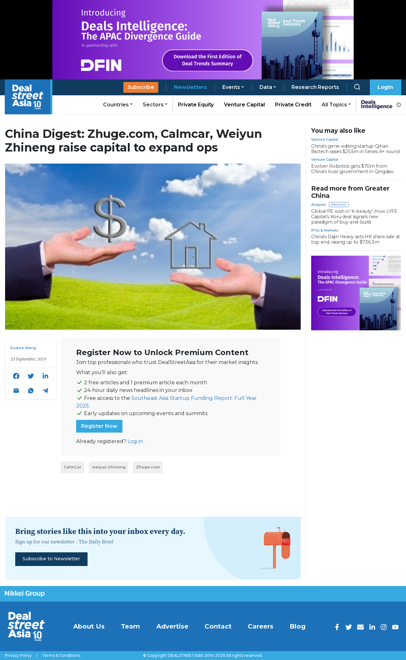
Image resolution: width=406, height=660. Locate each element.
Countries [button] (116, 105)
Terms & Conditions (61, 655)
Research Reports (315, 87)
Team (130, 626)
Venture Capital (244, 105)
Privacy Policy (18, 655)
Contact (218, 626)
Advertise (172, 626)
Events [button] (231, 87)
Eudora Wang (23, 348)
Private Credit (293, 105)
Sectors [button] (153, 105)
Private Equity (196, 105)
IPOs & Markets (324, 230)
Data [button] (265, 87)
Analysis (318, 204)
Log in (135, 441)
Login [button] (385, 87)
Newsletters (190, 87)
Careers (260, 626)
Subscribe (141, 87)
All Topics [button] (334, 105)
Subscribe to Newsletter (51, 559)
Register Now (99, 426)
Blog (297, 626)
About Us (89, 626)
